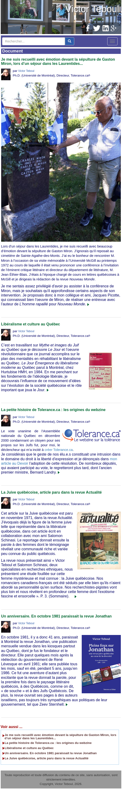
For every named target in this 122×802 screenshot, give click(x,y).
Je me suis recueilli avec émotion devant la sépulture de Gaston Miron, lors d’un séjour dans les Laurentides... (58, 61)
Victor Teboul (92, 9)
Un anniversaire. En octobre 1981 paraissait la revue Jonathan (56, 616)
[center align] (69, 41)
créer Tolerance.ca (58, 450)
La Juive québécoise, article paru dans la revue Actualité (51, 492)
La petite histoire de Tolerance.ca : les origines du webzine (53, 410)
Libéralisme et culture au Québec (30, 324)
